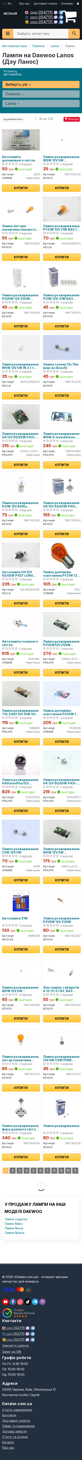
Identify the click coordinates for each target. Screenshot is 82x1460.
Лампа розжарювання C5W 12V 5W (20, 850)
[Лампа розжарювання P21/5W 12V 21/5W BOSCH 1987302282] (62, 901)
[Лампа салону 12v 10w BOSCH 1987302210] (62, 347)
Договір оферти (14, 1431)
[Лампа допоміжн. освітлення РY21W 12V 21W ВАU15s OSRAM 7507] (62, 555)
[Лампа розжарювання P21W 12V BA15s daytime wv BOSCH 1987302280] (21, 485)
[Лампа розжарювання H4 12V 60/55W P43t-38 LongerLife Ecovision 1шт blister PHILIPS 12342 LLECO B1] (21, 416)
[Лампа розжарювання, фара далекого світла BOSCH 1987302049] (21, 1108)
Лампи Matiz (14, 1223)
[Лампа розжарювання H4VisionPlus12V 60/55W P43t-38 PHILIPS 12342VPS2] (21, 762)
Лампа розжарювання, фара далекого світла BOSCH (20, 1127)
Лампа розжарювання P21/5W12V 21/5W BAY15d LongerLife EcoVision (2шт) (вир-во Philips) (61, 643)
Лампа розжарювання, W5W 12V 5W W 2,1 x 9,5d (20, 366)
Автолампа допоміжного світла (18, 158)
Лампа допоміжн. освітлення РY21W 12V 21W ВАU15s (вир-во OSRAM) (61, 573)
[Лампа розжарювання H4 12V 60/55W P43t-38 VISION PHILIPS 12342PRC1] (62, 762)
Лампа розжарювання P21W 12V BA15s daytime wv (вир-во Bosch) (20, 504)
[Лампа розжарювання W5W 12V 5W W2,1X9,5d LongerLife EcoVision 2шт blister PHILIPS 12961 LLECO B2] (62, 831)
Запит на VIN (11, 1351)
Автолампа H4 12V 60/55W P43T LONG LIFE (17, 573)
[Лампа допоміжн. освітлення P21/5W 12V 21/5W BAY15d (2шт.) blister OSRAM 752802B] (62, 693)
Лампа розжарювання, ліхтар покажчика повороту (20, 1058)
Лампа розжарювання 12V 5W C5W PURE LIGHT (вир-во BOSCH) (61, 1058)
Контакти (67, 3)
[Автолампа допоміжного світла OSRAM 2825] (21, 139)
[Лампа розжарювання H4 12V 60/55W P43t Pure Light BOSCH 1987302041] (62, 485)
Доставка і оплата (45, 3)
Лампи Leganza (16, 1219)
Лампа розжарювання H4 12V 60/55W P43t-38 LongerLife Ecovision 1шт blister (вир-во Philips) (20, 435)
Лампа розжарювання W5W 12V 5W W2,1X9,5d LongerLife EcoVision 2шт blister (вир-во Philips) (61, 850)
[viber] (13, 1302)
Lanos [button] (12, 103)
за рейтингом (13, 119)
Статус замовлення (17, 1410)
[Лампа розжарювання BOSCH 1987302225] (62, 1108)
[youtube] (5, 1302)
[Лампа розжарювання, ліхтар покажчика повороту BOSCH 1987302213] (21, 1039)
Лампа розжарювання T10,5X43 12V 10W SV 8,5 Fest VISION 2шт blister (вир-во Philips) (20, 712)
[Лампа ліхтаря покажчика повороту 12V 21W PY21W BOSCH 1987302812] (21, 209)
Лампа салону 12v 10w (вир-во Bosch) (61, 366)
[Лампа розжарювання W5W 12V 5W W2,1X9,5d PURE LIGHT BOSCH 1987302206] (62, 139)
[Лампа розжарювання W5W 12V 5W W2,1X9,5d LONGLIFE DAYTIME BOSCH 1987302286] (20, 970)
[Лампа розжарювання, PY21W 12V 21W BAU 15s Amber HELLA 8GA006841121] (62, 209)
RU (10, 3)
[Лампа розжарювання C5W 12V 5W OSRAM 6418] (21, 831)
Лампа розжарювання (61, 1126)
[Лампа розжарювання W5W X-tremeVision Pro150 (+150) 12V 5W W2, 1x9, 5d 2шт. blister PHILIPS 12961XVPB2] (62, 416)
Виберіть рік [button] (18, 84)
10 (68, 1170)
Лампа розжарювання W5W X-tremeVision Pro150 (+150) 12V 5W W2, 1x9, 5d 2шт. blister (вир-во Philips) (61, 435)
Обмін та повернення (18, 1426)
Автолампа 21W (15, 918)
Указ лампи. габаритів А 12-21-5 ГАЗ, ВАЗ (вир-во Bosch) (61, 989)
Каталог (8, 1442)
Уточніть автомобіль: (12, 72)
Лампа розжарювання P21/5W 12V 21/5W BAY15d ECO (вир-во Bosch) (20, 297)
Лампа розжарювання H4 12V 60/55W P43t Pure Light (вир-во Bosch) (61, 504)
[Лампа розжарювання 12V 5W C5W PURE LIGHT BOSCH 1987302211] (62, 1039)
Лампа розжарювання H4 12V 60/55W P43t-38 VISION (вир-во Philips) (61, 781)
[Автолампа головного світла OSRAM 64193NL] (21, 624)
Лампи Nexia (14, 1228)
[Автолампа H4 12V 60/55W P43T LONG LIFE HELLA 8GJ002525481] (21, 555)
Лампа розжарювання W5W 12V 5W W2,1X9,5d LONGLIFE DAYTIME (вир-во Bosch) (20, 989)
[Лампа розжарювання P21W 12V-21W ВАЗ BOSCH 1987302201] (62, 278)
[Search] (74, 34)
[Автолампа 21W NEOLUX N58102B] (21, 901)
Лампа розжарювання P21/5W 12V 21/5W (61, 920)
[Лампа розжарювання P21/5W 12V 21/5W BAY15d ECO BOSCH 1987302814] (21, 278)
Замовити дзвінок (15, 1345)
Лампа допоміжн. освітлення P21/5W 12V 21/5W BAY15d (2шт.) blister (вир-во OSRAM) (61, 712)
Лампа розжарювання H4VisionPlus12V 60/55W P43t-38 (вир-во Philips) (20, 781)
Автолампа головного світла (20, 643)
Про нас (24, 3)
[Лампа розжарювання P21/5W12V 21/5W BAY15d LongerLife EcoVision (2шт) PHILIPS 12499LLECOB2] (62, 624)
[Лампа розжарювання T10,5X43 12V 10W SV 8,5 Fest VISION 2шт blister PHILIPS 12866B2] (21, 693)
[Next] (75, 1171)
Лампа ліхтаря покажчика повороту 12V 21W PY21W (19, 227)
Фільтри (72, 119)
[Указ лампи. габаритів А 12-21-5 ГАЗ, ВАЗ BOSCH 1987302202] (62, 970)
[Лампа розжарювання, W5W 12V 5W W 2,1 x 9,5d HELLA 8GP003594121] (21, 347)
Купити (21, 188)
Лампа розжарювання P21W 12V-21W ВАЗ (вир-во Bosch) (61, 297)
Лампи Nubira (14, 1233)
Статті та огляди (15, 1437)
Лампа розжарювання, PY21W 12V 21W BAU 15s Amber (61, 227)
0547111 (39, 12)
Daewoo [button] (14, 94)
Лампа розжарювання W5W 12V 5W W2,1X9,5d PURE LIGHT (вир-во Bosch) (61, 158)
